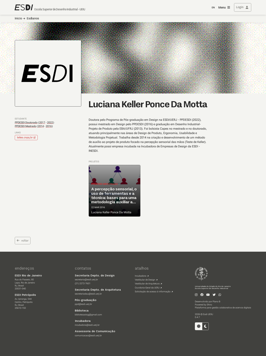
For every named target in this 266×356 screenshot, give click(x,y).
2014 (41, 126)
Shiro (209, 304)
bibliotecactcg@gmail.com (88, 314)
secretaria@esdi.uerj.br (86, 279)
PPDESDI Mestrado (25, 126)
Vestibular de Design (145, 279)
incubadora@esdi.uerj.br (87, 325)
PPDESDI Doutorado (26, 122)
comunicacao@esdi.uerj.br (88, 335)
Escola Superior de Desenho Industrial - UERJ (60, 9)
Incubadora (140, 276)
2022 (50, 122)
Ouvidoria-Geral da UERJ (147, 287)
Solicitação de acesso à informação (152, 291)
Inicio (18, 18)
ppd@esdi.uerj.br (83, 304)
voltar (22, 240)
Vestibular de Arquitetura (147, 283)
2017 (42, 122)
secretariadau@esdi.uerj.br (88, 293)
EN (213, 7)
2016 (49, 126)
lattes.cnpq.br (25, 137)
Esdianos (33, 18)
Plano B (216, 301)
